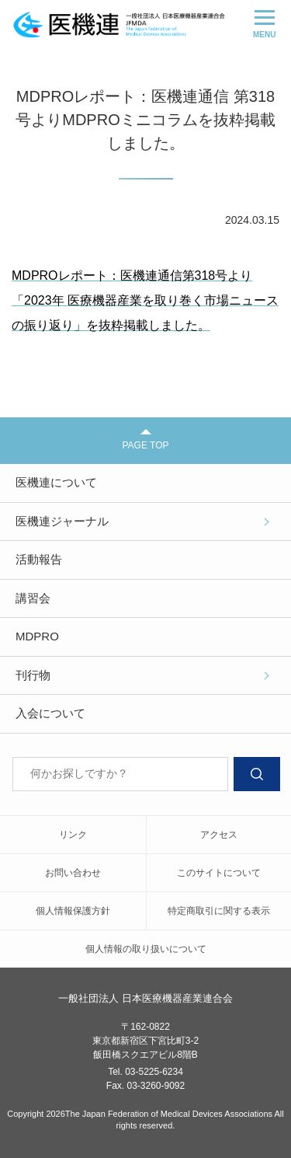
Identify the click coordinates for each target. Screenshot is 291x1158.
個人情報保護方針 (73, 910)
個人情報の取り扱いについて (145, 948)
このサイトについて (219, 872)
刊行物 (33, 675)
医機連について (56, 482)
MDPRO (37, 636)
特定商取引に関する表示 (219, 910)
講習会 (33, 598)
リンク (73, 834)
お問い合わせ (73, 872)
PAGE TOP (145, 440)
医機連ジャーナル (62, 521)
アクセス (218, 834)
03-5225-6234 (154, 1071)
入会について (50, 713)
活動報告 (39, 559)
